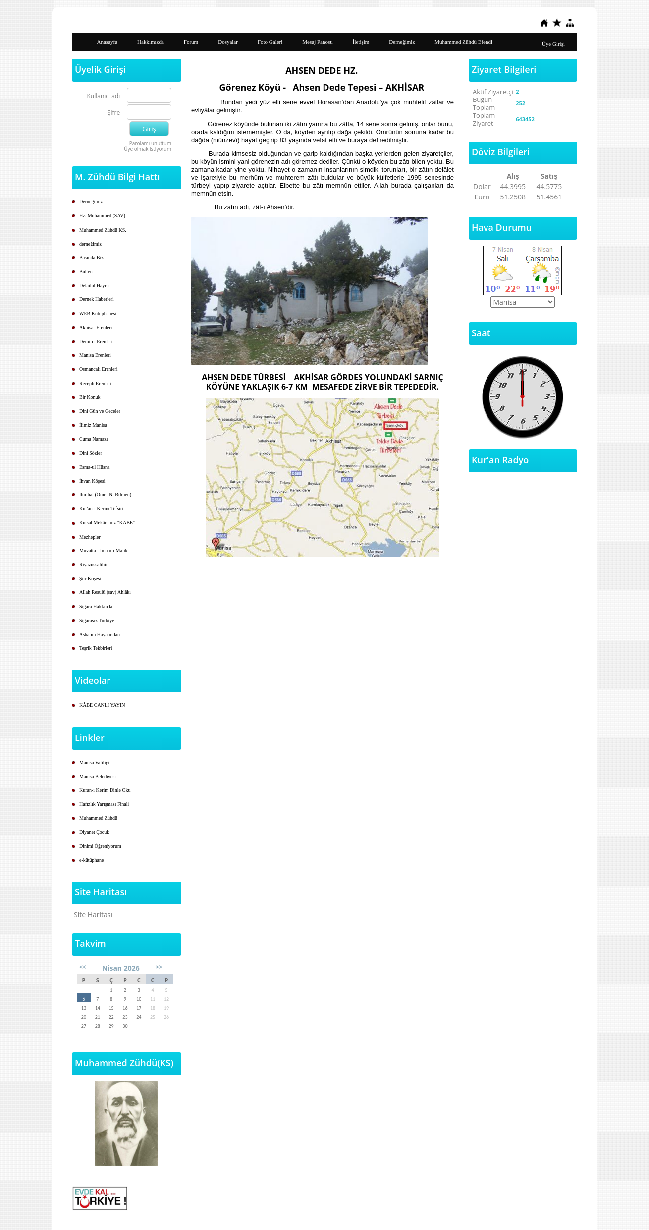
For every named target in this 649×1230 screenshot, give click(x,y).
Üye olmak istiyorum (147, 149)
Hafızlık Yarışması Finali (104, 804)
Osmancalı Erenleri (98, 369)
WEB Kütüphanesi (97, 313)
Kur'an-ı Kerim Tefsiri (101, 508)
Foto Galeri (270, 42)
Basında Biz (91, 257)
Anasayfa (107, 42)
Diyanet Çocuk (94, 832)
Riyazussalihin (93, 564)
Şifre (114, 113)
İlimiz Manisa (93, 425)
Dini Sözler (90, 453)
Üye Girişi (553, 44)
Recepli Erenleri (95, 383)
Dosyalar (228, 42)
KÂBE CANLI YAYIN (102, 705)
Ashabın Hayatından (99, 634)
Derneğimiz (402, 42)
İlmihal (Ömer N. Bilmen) (105, 494)
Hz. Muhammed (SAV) (102, 215)
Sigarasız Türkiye (96, 620)
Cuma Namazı (93, 439)
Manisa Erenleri (95, 355)
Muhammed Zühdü (98, 818)
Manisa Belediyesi (97, 776)
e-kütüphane (91, 860)
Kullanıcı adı (103, 96)
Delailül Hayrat (94, 285)
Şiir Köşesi (90, 578)
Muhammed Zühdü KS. (102, 230)
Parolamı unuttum (150, 143)
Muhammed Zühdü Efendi (463, 42)
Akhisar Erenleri (95, 327)
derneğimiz (90, 243)
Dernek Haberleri (96, 299)
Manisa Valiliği (94, 762)
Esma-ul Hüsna (94, 467)
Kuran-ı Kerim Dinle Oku (105, 790)
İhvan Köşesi (92, 481)
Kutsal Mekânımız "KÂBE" (107, 522)
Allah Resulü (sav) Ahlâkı (105, 592)
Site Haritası (93, 914)
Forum (191, 42)
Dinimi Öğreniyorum (100, 846)
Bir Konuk (90, 397)
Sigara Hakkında (95, 606)
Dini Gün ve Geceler (99, 411)
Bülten (86, 271)
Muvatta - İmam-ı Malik (103, 550)
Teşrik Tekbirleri (95, 648)
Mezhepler (90, 537)
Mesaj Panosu (317, 42)
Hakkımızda (150, 42)
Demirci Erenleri (95, 341)
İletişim (361, 42)
